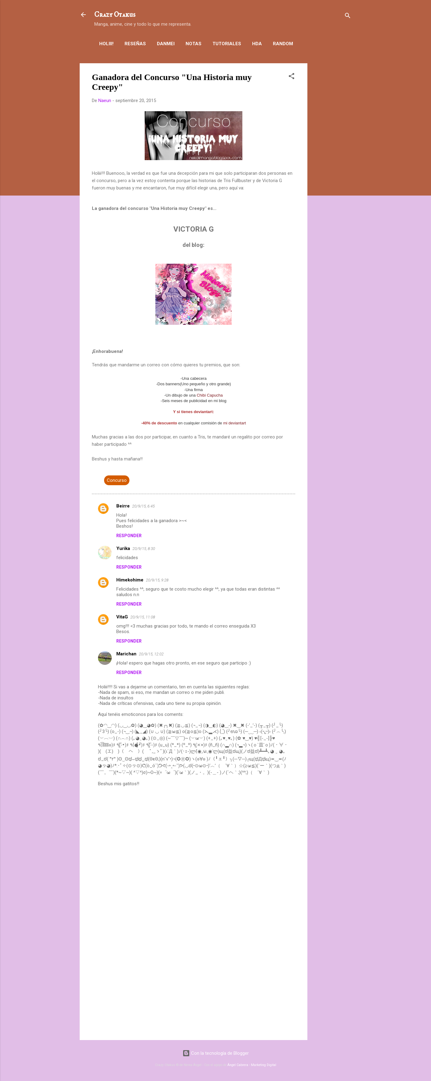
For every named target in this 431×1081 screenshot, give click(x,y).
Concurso (117, 480)
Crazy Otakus (114, 14)
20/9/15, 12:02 (151, 654)
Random (283, 43)
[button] (291, 77)
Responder (129, 535)
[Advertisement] (331, 155)
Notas (193, 43)
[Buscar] (347, 16)
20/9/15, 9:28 (157, 580)
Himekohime (129, 580)
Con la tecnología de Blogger (216, 1053)
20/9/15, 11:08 (142, 617)
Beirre (123, 506)
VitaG (122, 617)
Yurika (123, 548)
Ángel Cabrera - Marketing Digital (251, 1065)
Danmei (166, 43)
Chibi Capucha (210, 395)
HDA (257, 43)
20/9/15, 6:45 (143, 506)
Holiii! (106, 43)
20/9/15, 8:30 (143, 548)
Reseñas (135, 43)
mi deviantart (234, 423)
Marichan (126, 654)
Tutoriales (226, 43)
